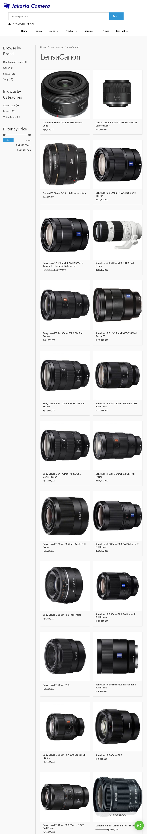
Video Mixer (9, 115)
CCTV (6, 759)
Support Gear (10, 799)
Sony (5, 78)
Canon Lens (9, 104)
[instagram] (125, 756)
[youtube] (124, 764)
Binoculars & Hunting (14, 763)
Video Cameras (11, 772)
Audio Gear (9, 794)
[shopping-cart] (35, 24)
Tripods (7, 781)
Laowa (6, 73)
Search (119, 16)
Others (7, 803)
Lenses (6, 110)
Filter (8, 138)
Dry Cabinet (9, 790)
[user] (20, 24)
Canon (6, 67)
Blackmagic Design (13, 62)
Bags (5, 786)
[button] (139, 825)
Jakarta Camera (80, 825)
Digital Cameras (11, 768)
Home (43, 47)
